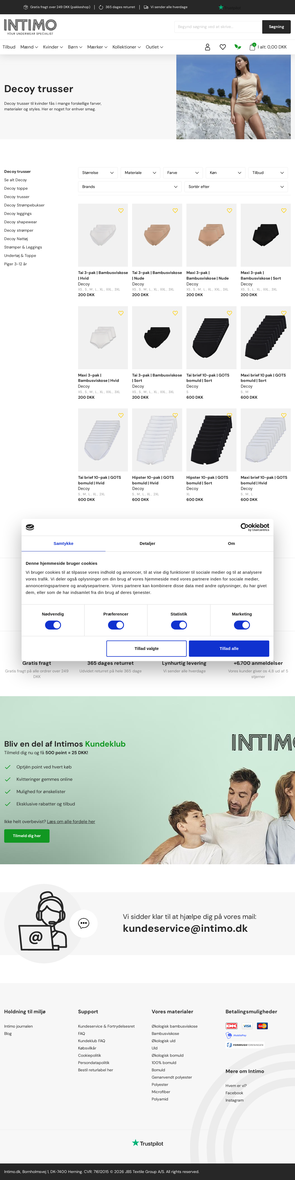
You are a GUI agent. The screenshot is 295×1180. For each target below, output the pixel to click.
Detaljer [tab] (147, 543)
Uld (155, 1048)
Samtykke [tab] (64, 543)
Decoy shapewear (20, 221)
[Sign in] (207, 47)
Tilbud (9, 47)
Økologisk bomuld (168, 1055)
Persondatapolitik (93, 1062)
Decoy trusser (16, 196)
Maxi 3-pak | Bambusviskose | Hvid (98, 378)
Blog (8, 1033)
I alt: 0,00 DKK (268, 46)
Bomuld (158, 1069)
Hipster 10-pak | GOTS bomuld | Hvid (153, 480)
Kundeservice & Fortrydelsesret (106, 1026)
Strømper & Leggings (23, 247)
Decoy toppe (16, 188)
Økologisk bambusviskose (175, 1026)
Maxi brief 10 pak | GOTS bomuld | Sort (263, 378)
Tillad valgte (147, 648)
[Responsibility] (237, 47)
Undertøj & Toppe (20, 255)
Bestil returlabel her (95, 1069)
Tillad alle (228, 648)
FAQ (81, 1033)
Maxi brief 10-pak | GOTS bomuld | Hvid (264, 480)
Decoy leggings (18, 213)
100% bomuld (164, 1062)
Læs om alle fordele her (71, 821)
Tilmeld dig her (27, 835)
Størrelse (98, 172)
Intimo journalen (18, 1026)
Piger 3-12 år (15, 263)
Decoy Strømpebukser (24, 205)
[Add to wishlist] (121, 210)
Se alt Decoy (15, 179)
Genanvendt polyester (172, 1077)
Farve (183, 172)
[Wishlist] (222, 47)
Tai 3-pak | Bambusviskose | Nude (157, 275)
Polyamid (160, 1099)
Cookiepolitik (89, 1055)
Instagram (235, 1100)
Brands (129, 186)
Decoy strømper (18, 230)
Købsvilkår (87, 1048)
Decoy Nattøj (16, 238)
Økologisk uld (163, 1040)
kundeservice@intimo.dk (185, 928)
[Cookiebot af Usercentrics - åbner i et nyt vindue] (244, 527)
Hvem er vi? (236, 1085)
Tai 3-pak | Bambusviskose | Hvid (103, 275)
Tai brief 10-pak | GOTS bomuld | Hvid (99, 480)
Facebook (234, 1092)
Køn (225, 172)
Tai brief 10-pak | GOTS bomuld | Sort (207, 378)
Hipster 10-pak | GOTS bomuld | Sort (207, 480)
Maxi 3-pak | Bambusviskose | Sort (261, 275)
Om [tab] (231, 543)
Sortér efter (236, 186)
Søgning (276, 26)
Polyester (160, 1084)
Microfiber (161, 1091)
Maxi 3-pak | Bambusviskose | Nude (207, 275)
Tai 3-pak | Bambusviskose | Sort (157, 378)
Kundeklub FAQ (91, 1040)
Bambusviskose (165, 1033)
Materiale (140, 172)
